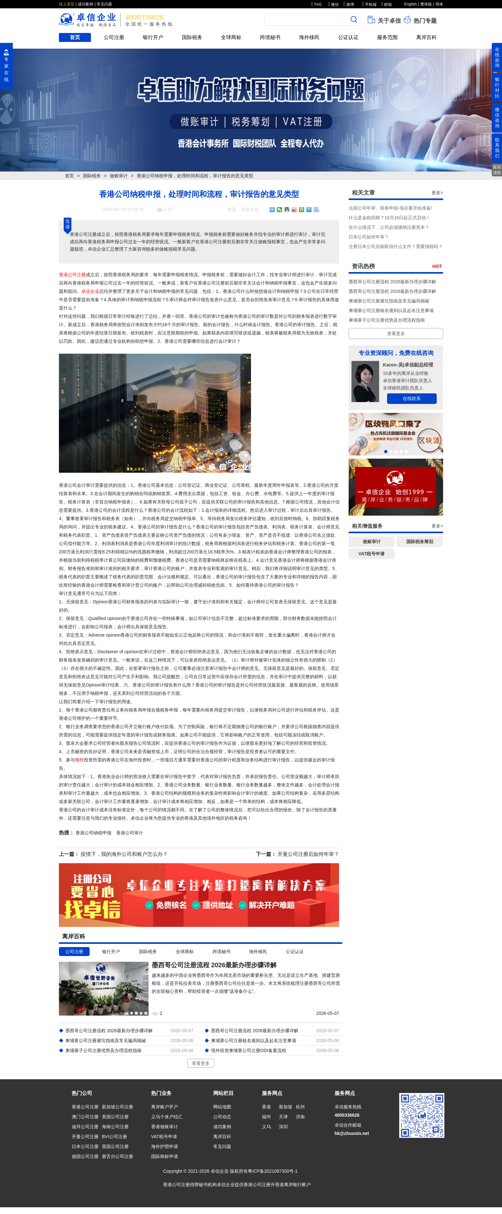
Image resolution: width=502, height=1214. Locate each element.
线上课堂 (66, 4)
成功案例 (85, 4)
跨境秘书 (270, 37)
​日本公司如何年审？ (369, 236)
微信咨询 (497, 117)
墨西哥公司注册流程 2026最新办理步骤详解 (392, 281)
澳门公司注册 (85, 1116)
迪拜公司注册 (85, 1126)
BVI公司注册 (114, 1136)
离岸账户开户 (164, 1106)
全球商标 (231, 37)
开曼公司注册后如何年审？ (308, 854)
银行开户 (153, 37)
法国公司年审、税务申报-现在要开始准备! (390, 208)
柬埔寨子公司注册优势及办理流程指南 (387, 320)
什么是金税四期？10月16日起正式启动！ (389, 217)
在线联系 (412, 398)
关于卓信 (384, 19)
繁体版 (426, 4)
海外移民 (309, 37)
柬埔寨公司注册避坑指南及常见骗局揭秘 (389, 300)
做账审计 (119, 175)
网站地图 (222, 1106)
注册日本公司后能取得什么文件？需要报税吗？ (396, 246)
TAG (316, 4)
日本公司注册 (85, 1146)
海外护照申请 (164, 1146)
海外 (79, 759)
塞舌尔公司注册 (117, 1156)
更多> (437, 192)
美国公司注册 (115, 1116)
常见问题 (104, 4)
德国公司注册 (85, 1156)
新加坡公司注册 (117, 1106)
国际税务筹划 (419, 541)
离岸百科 (426, 37)
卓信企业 (90, 291)
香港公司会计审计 (77, 485)
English (410, 4)
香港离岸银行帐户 (293, 1184)
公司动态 (222, 1116)
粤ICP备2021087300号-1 (273, 1171)
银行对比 (497, 87)
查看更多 (201, 1063)
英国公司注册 (115, 1146)
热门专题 (419, 19)
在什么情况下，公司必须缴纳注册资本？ (389, 227)
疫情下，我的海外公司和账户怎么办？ (124, 854)
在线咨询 (497, 57)
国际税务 (192, 37)
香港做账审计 (164, 1126)
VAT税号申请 (372, 553)
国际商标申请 (164, 1156)
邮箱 (386, 4)
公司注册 (114, 37)
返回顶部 (497, 170)
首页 (75, 37)
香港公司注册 (72, 274)
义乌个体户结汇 (166, 1116)
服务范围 (387, 37)
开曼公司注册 (85, 1136)
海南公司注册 (115, 1126)
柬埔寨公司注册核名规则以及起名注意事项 (391, 310)
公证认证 (348, 37)
